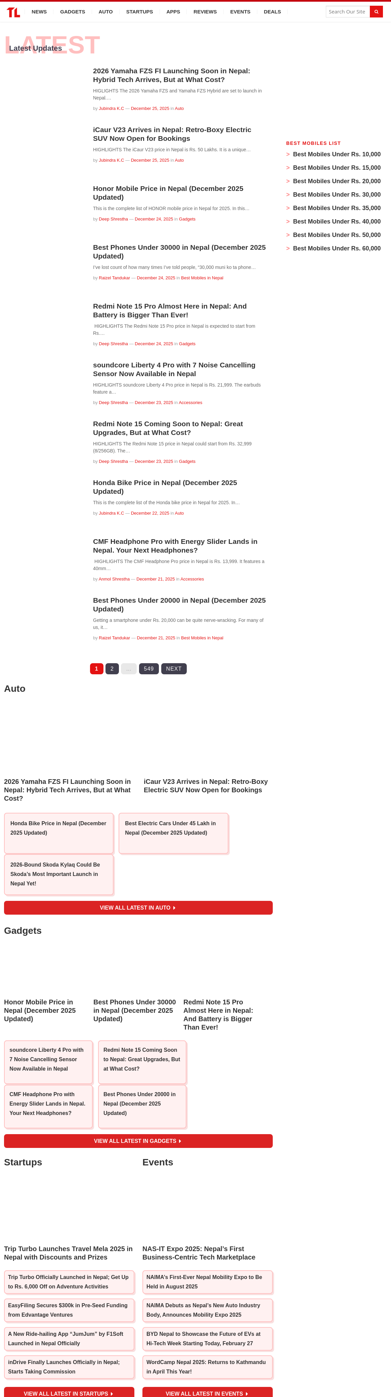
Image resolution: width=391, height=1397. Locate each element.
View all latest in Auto (137, 876)
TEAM (121, 1372)
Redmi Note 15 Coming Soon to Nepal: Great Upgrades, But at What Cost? (171, 428)
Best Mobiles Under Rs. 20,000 (336, 181)
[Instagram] (194, 1360)
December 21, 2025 (155, 579)
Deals (272, 11)
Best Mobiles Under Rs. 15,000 (336, 167)
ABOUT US (97, 1372)
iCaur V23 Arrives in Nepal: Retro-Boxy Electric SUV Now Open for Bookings (175, 134)
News (39, 11)
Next (174, 669)
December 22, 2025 (150, 513)
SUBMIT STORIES (170, 1372)
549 (149, 669)
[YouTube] (179, 1360)
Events (240, 11)
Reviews (205, 11)
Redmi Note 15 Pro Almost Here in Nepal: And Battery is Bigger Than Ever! (173, 310)
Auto (106, 11)
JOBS (139, 1372)
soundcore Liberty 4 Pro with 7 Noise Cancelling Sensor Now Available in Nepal (178, 369)
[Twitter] (209, 1360)
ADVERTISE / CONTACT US (274, 1372)
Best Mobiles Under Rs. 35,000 (336, 208)
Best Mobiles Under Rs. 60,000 (336, 248)
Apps (173, 11)
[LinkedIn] (224, 1360)
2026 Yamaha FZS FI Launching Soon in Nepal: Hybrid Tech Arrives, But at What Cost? (175, 75)
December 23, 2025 (154, 402)
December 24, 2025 (154, 219)
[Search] (376, 11)
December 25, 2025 (150, 108)
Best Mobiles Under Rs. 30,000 (336, 194)
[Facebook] (165, 1360)
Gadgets (72, 11)
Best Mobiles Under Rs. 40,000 (336, 221)
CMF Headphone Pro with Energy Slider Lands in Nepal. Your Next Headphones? (179, 545)
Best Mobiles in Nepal (202, 277)
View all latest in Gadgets (137, 1079)
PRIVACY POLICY (216, 1372)
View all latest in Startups (68, 1333)
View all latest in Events (207, 1333)
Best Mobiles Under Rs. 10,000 (336, 154)
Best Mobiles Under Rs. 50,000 (336, 235)
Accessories (190, 402)
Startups (139, 11)
